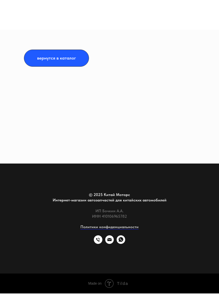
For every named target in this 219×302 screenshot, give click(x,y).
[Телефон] (98, 242)
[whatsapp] (121, 242)
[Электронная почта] (109, 242)
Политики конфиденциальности (109, 227)
